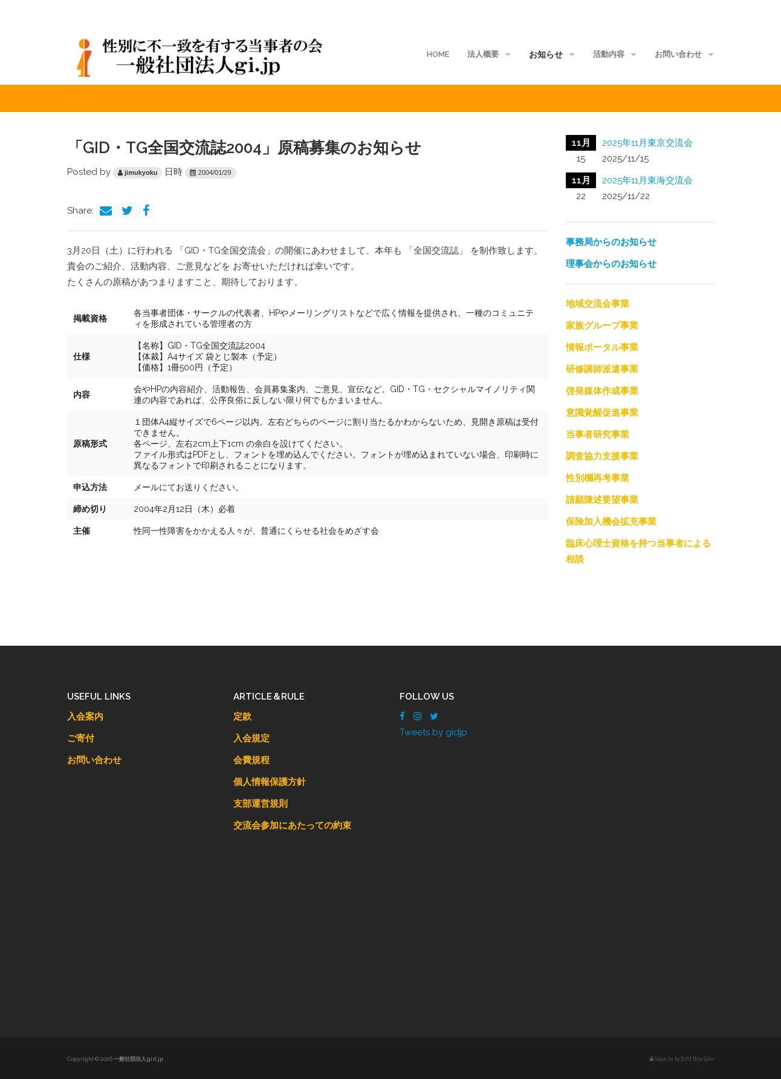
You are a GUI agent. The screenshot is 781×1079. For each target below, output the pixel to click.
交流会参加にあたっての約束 (292, 825)
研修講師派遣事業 (602, 369)
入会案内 (85, 716)
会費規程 (251, 760)
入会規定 (251, 738)
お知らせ (546, 54)
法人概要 (483, 54)
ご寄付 (80, 738)
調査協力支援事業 (602, 456)
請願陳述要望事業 (602, 499)
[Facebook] (402, 716)
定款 (242, 716)
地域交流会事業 (597, 303)
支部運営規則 (260, 803)
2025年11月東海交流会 (647, 180)
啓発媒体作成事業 (602, 390)
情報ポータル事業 (602, 347)
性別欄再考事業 (597, 478)
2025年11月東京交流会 (647, 142)
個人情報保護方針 (269, 781)
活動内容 (608, 54)
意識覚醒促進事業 (602, 412)
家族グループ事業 (602, 325)
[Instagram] (417, 716)
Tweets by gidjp (433, 732)
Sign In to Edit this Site (682, 1059)
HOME (438, 54)
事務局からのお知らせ (611, 242)
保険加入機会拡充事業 (611, 521)
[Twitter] (434, 716)
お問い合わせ (678, 54)
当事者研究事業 (597, 434)
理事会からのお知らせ (611, 263)
